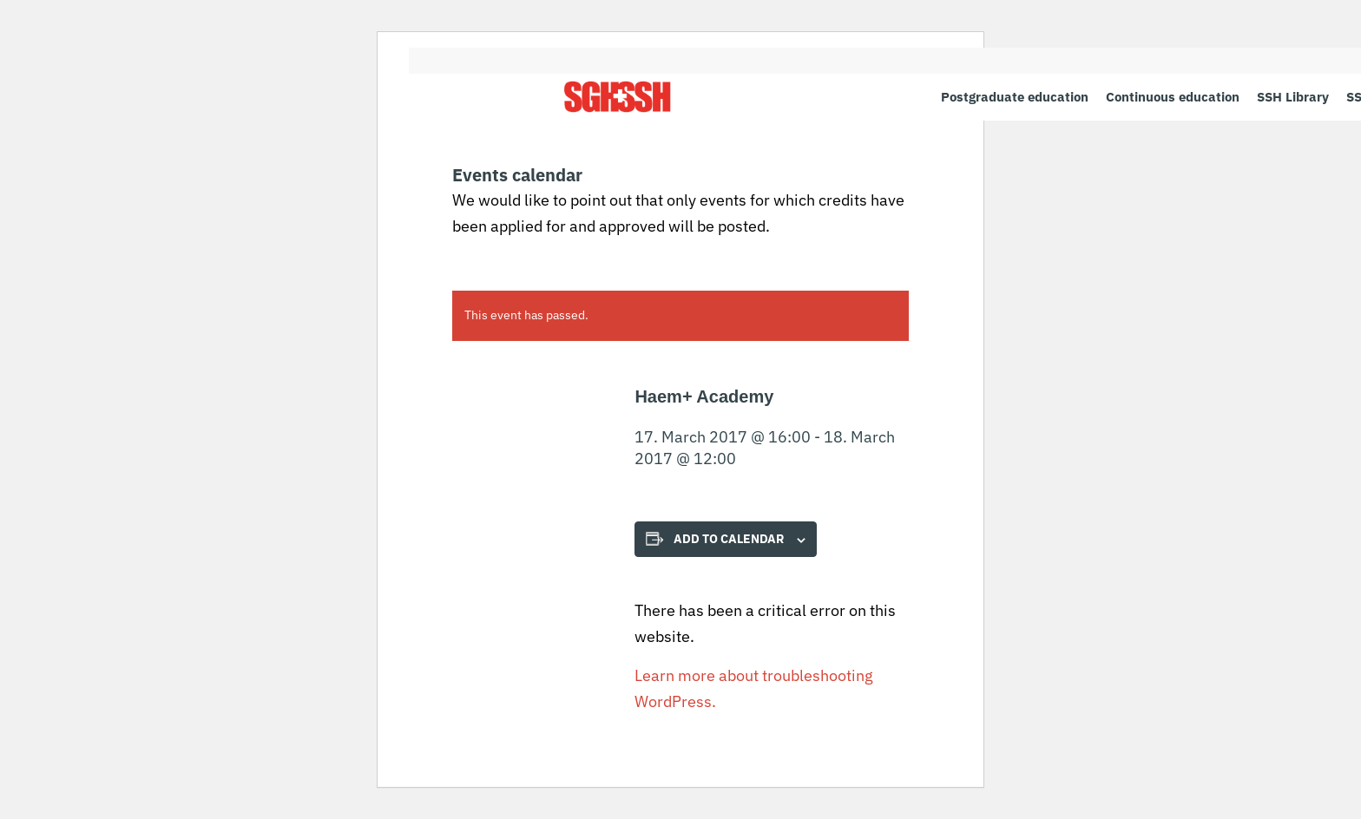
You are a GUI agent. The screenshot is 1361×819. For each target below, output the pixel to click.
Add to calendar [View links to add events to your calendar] (729, 539)
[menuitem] (1014, 97)
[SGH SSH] (617, 97)
